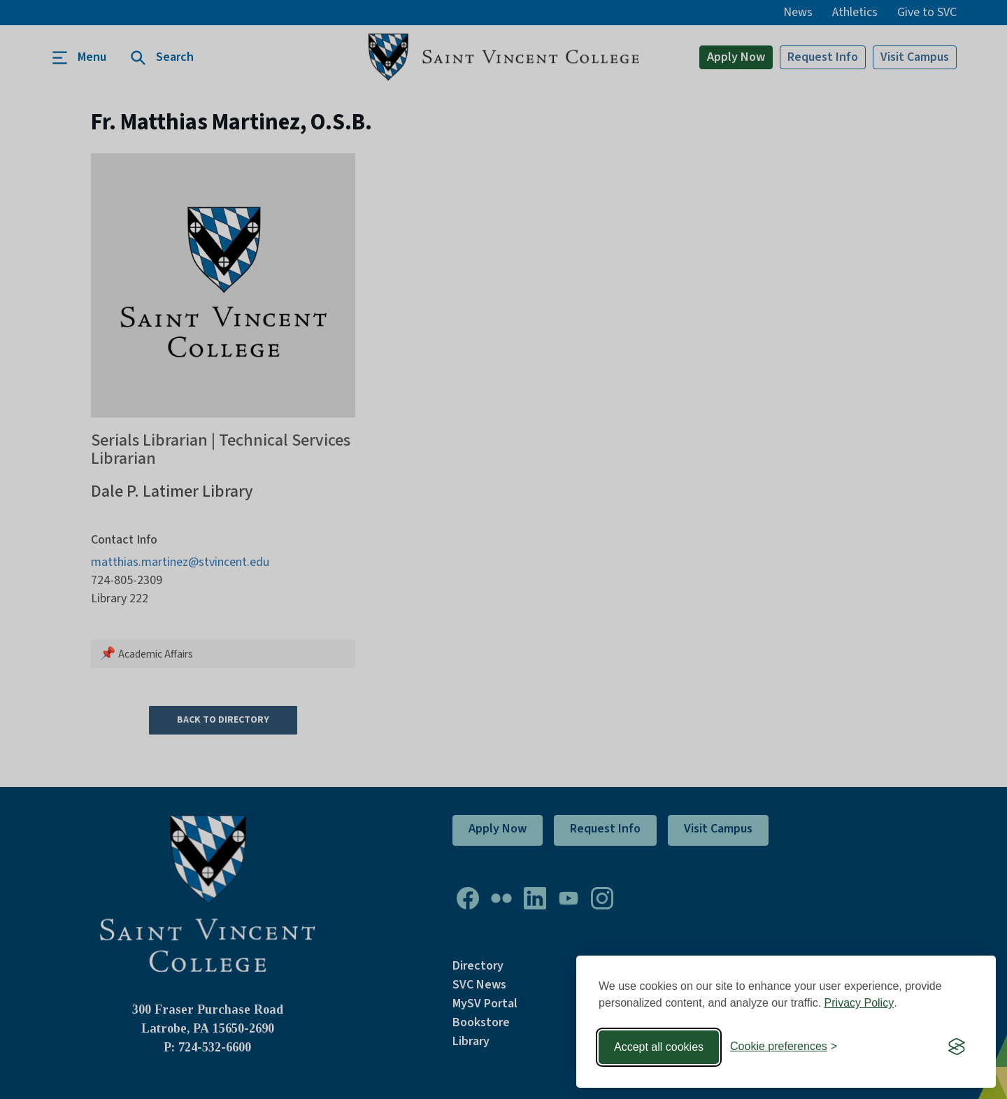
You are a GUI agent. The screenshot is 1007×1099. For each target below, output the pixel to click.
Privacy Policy (859, 1003)
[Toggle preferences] (783, 1046)
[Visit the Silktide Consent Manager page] (956, 1047)
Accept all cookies (659, 1047)
